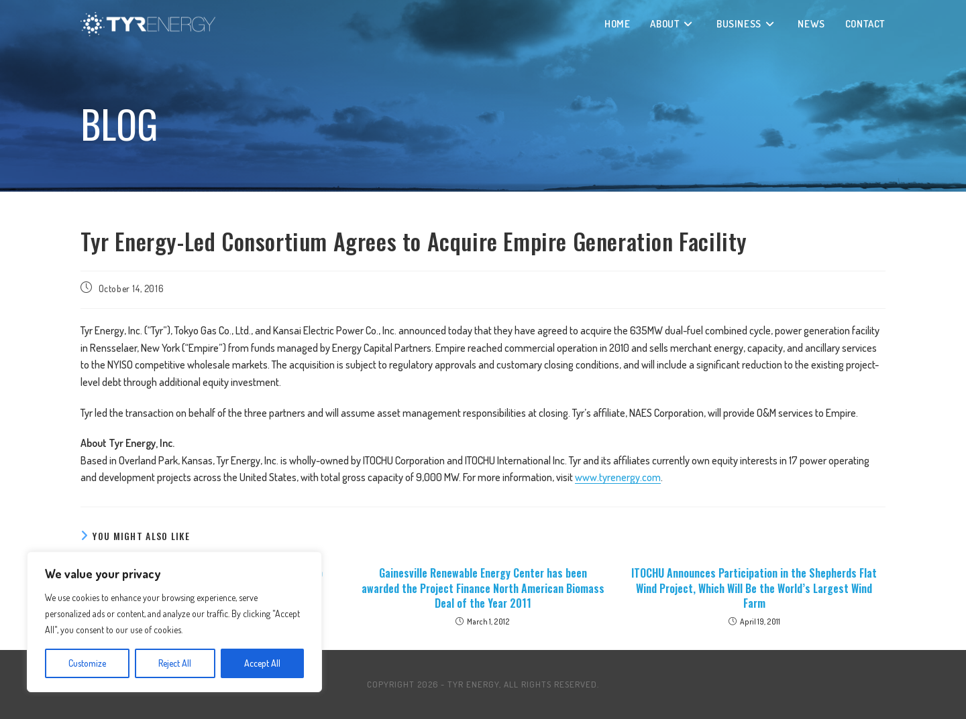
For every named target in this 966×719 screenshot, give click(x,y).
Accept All (262, 663)
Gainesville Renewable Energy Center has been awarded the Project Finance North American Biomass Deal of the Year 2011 (483, 588)
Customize (87, 663)
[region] (174, 621)
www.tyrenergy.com (618, 477)
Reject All (174, 663)
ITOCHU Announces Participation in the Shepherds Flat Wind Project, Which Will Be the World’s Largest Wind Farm (754, 588)
